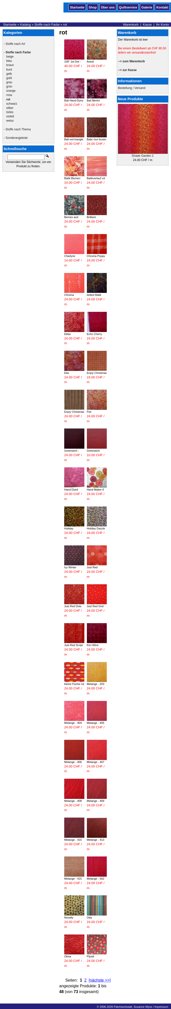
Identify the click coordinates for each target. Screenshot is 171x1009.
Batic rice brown (96, 139)
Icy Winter (70, 567)
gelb (9, 74)
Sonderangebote (16, 138)
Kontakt (162, 6)
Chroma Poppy (96, 255)
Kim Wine (93, 645)
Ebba (67, 334)
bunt (9, 69)
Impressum (161, 1006)
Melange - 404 (73, 722)
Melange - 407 (95, 761)
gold (9, 78)
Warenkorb (130, 24)
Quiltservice (128, 6)
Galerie (146, 6)
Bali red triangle (73, 139)
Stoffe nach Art (15, 44)
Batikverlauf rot (96, 178)
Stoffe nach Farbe (47, 24)
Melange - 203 (95, 683)
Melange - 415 (73, 878)
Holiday (68, 528)
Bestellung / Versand (131, 88)
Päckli (90, 956)
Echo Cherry (94, 334)
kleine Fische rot (74, 683)
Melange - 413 (95, 839)
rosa (9, 95)
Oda (89, 917)
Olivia (67, 956)
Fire (89, 411)
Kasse (147, 24)
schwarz (11, 103)
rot (65, 24)
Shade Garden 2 (143, 156)
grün (9, 86)
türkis (9, 112)
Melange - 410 (73, 839)
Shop (93, 6)
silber (9, 108)
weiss (10, 120)
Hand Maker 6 (95, 489)
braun (10, 65)
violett (10, 116)
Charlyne (69, 255)
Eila (66, 372)
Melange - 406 (73, 761)
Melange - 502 (95, 878)
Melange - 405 (95, 722)
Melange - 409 (95, 800)
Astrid (90, 61)
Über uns (107, 6)
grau (9, 82)
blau (9, 61)
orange (10, 90)
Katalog (25, 24)
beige (9, 56)
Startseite (77, 6)
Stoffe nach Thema (18, 129)
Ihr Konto (162, 24)
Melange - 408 (73, 800)
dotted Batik (94, 294)
